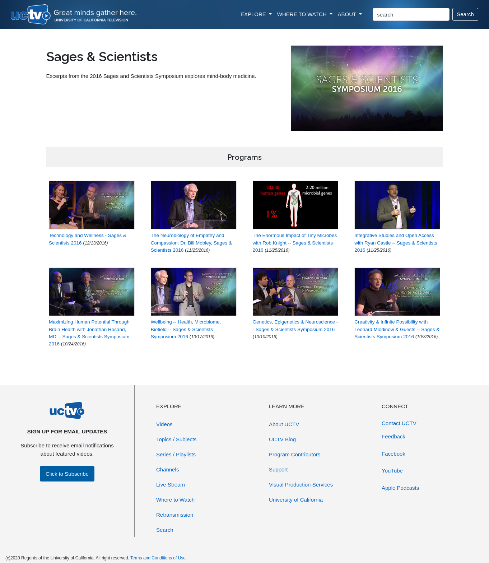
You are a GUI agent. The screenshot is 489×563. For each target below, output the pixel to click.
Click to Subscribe (67, 474)
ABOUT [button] (348, 14)
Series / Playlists (176, 454)
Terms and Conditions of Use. (158, 557)
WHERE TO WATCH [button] (302, 14)
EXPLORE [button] (254, 14)
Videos (164, 424)
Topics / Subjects (176, 439)
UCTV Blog (282, 439)
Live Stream (170, 484)
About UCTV (284, 424)
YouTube (392, 470)
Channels (167, 469)
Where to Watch (175, 500)
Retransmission (174, 515)
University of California (296, 500)
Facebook (393, 454)
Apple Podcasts (400, 488)
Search (465, 14)
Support (278, 469)
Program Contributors (294, 454)
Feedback (393, 436)
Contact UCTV (399, 423)
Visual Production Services (301, 484)
